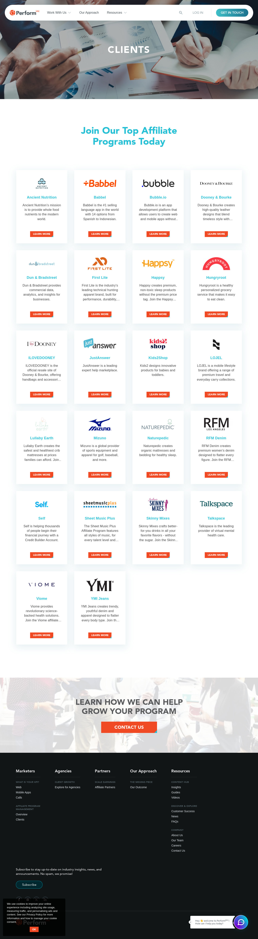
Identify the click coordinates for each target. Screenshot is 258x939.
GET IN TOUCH (232, 12)
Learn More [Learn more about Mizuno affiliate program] (100, 474)
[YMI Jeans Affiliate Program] (100, 584)
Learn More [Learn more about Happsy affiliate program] (158, 314)
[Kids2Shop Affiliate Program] (158, 343)
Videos (175, 797)
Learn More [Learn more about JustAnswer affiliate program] (100, 394)
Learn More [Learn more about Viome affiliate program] (41, 635)
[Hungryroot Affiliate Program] (216, 263)
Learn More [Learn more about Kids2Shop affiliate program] (158, 394)
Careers (176, 845)
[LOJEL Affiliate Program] (216, 343)
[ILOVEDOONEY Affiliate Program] (41, 343)
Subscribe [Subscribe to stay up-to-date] (29, 884)
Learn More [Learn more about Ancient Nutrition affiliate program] (41, 234)
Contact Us (178, 850)
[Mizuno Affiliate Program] (100, 424)
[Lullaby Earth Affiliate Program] (41, 424)
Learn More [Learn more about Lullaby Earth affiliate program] (41, 474)
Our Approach (89, 12)
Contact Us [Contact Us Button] (129, 727)
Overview (21, 814)
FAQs (174, 821)
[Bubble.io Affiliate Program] (158, 183)
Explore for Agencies (67, 787)
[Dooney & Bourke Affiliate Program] (216, 183)
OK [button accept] (34, 929)
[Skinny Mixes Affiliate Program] (158, 504)
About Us (177, 835)
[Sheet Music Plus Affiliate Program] (100, 504)
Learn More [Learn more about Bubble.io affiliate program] (158, 234)
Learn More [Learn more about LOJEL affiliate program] (216, 394)
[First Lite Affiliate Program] (100, 263)
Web (19, 787)
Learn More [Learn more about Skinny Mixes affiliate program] (158, 555)
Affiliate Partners (105, 787)
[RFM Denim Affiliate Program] (216, 424)
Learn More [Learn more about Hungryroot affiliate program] (216, 314)
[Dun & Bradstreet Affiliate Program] (41, 263)
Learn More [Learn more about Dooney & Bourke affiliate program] (216, 234)
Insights (176, 787)
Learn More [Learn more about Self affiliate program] (41, 555)
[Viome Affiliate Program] (41, 584)
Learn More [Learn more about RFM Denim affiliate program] (216, 474)
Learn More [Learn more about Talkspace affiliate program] (216, 555)
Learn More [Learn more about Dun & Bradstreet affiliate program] (41, 314)
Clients (20, 819)
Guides (175, 792)
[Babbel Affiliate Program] (100, 183)
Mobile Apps (23, 792)
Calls (19, 797)
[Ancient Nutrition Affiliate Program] (41, 183)
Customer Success (182, 811)
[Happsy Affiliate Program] (158, 263)
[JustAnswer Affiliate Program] (100, 343)
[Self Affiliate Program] (41, 504)
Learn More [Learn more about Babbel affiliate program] (100, 234)
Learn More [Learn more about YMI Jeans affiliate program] (100, 635)
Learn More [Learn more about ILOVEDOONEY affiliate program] (41, 394)
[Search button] (181, 13)
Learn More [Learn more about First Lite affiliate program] (100, 314)
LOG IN (198, 12)
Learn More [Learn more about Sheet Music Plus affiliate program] (100, 555)
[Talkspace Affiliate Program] (216, 504)
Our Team (177, 840)
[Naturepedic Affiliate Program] (158, 424)
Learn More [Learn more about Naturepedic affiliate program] (158, 474)
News (174, 816)
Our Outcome (138, 787)
